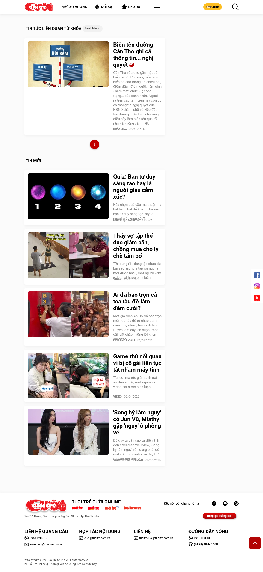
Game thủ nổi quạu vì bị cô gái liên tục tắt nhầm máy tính (137, 363)
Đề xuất (131, 6)
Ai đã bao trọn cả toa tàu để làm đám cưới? (135, 301)
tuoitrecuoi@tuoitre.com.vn (153, 538)
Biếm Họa (120, 129)
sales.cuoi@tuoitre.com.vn (43, 544)
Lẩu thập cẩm (124, 220)
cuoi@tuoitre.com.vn (94, 538)
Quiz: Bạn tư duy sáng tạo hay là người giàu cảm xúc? (134, 186)
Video (117, 279)
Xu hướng (74, 7)
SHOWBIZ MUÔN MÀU (128, 460)
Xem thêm (94, 145)
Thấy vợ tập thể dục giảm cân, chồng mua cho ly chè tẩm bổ (136, 245)
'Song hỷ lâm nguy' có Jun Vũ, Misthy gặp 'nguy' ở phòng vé (137, 422)
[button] (156, 7)
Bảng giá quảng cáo (219, 516)
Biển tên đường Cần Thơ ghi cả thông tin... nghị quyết (133, 54)
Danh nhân (92, 28)
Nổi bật (104, 6)
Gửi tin (212, 6)
